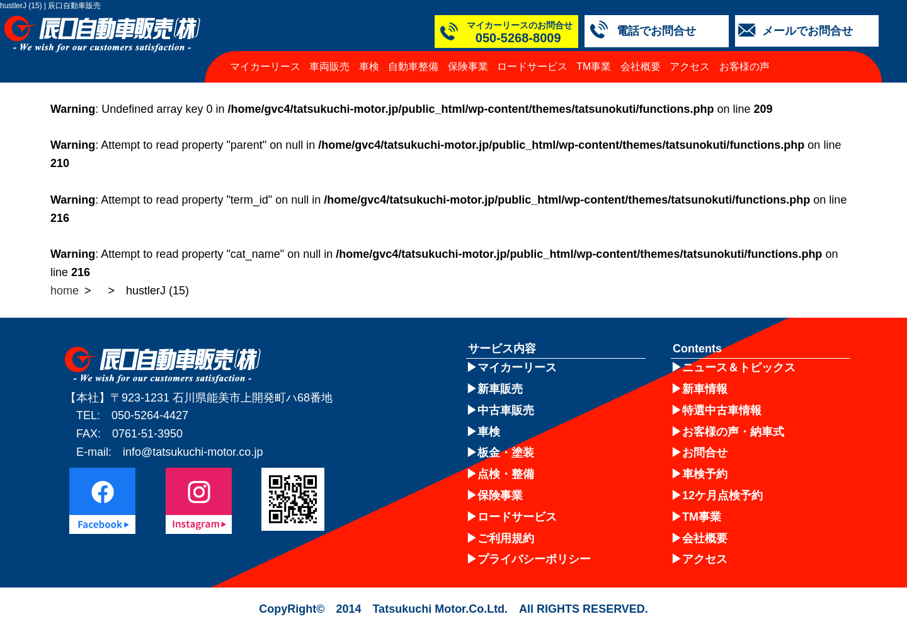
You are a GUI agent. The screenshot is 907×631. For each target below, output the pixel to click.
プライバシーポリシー (534, 559)
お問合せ (704, 452)
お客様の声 (744, 66)
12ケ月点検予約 (722, 495)
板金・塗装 (505, 452)
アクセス (690, 66)
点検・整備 (505, 474)
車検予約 (704, 474)
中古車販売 (505, 410)
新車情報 (704, 389)
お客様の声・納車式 (733, 431)
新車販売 (500, 389)
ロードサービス (532, 66)
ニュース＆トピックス (739, 367)
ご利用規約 (505, 538)
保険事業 (468, 66)
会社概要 (640, 66)
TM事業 (593, 66)
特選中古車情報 (722, 410)
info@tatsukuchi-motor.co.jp (193, 452)
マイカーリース (265, 66)
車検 (369, 66)
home (64, 290)
